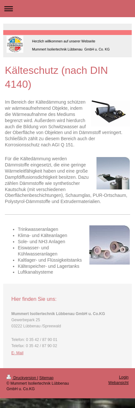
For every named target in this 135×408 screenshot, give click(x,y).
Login (124, 377)
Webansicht (118, 382)
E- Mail (17, 353)
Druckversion (21, 378)
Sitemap (46, 378)
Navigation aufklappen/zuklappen (67, 9)
